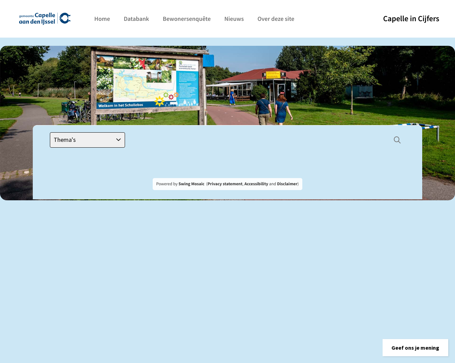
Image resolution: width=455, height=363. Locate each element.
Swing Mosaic (191, 184)
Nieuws (234, 19)
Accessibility (256, 184)
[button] (415, 347)
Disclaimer (287, 184)
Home (102, 19)
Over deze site (276, 19)
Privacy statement (224, 184)
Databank (136, 19)
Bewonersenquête (186, 19)
